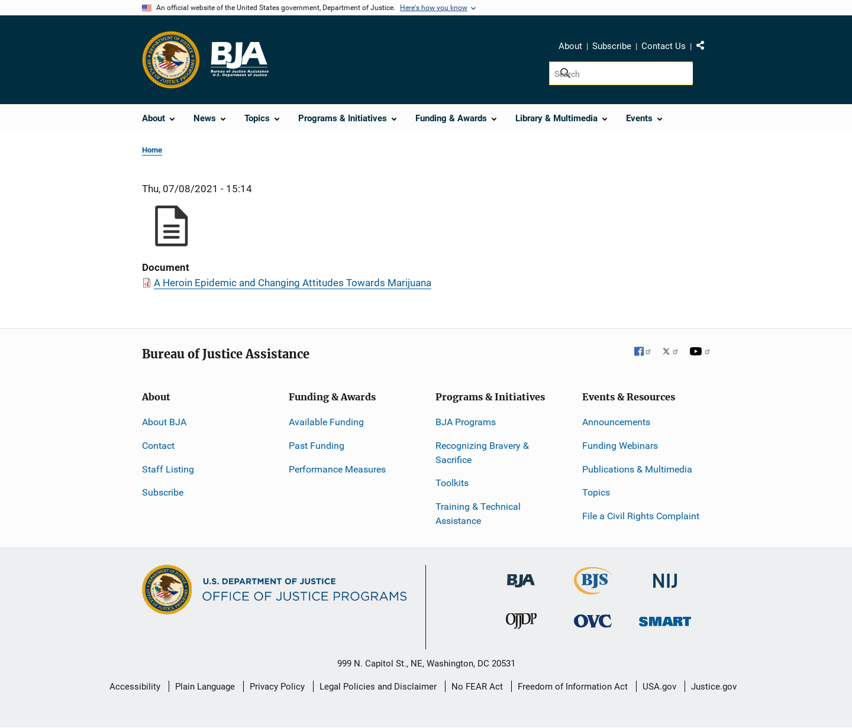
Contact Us (663, 46)
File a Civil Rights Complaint (640, 516)
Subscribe (611, 46)
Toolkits (452, 482)
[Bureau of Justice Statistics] (593, 589)
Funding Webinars (620, 445)
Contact (158, 445)
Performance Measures (337, 469)
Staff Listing (168, 469)
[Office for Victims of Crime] (593, 620)
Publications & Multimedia (637, 469)
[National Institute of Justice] (665, 575)
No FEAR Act (477, 686)
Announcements (616, 422)
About (570, 46)
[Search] (621, 73)
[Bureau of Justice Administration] (521, 575)
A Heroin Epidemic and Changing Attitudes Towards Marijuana (292, 283)
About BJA (164, 422)
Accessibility (134, 686)
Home (152, 149)
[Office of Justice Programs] (171, 60)
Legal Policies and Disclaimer (378, 686)
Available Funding (326, 422)
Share (704, 48)
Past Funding (316, 445)
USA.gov (659, 686)
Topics (596, 492)
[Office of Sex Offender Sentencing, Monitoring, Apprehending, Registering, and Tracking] (665, 618)
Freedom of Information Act (573, 686)
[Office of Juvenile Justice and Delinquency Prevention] (521, 623)
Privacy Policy (277, 686)
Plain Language (205, 686)
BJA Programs (465, 422)
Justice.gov (714, 686)
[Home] (239, 59)
